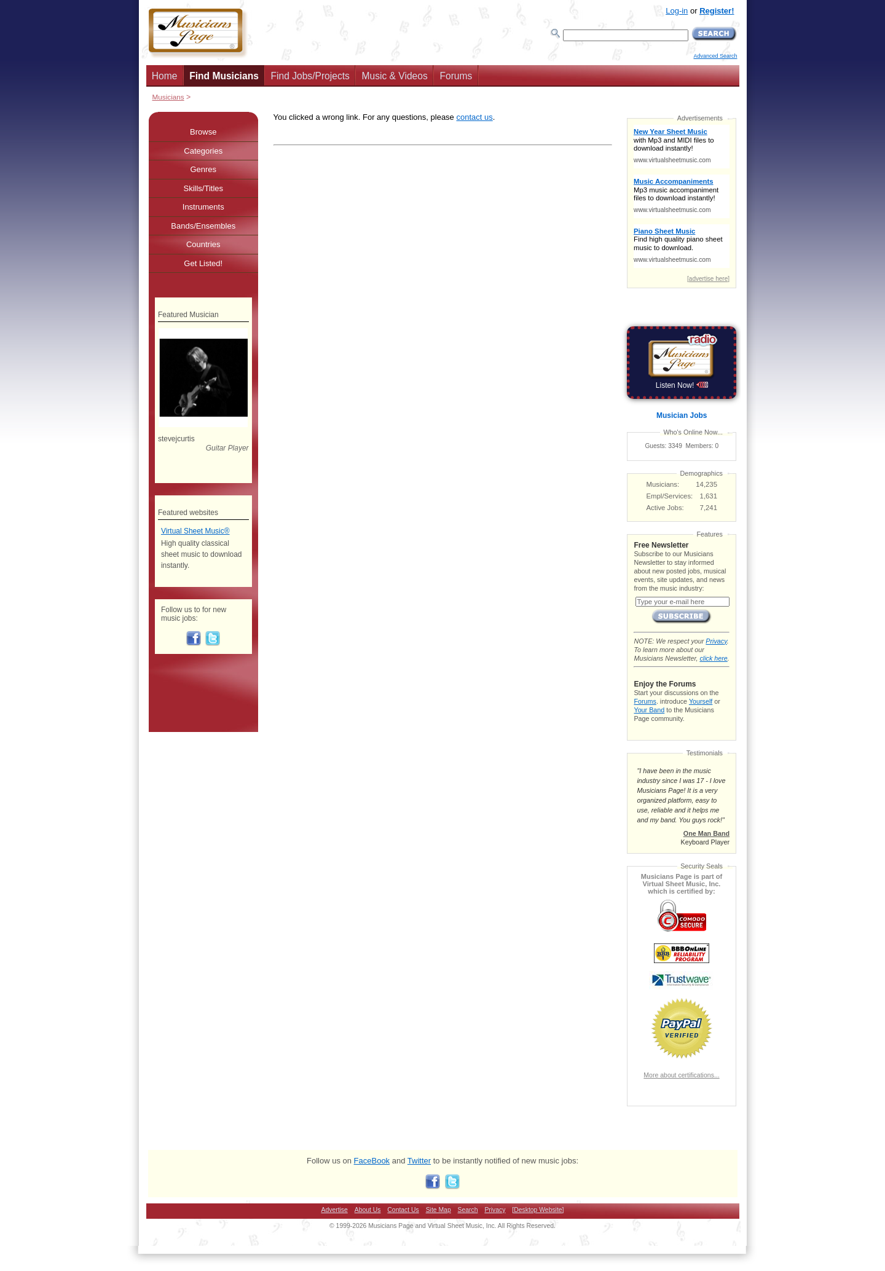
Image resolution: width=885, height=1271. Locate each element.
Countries (203, 244)
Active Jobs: (665, 507)
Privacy (716, 641)
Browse (203, 131)
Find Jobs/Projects (310, 76)
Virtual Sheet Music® (195, 531)
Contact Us (403, 1209)
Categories (203, 150)
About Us (368, 1209)
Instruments (203, 206)
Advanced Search (715, 56)
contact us (474, 117)
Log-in (677, 10)
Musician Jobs (681, 415)
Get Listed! (203, 263)
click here (713, 658)
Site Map (438, 1209)
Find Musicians (224, 76)
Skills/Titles (203, 188)
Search (468, 1209)
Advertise (334, 1209)
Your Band (649, 710)
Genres (203, 169)
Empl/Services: (670, 496)
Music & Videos (395, 76)
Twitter (419, 1160)
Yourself (700, 701)
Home (165, 76)
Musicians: (663, 484)
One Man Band (706, 833)
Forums (455, 76)
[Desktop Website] (538, 1209)
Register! (716, 10)
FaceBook (372, 1160)
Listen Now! (682, 385)
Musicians (168, 97)
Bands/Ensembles (203, 225)
